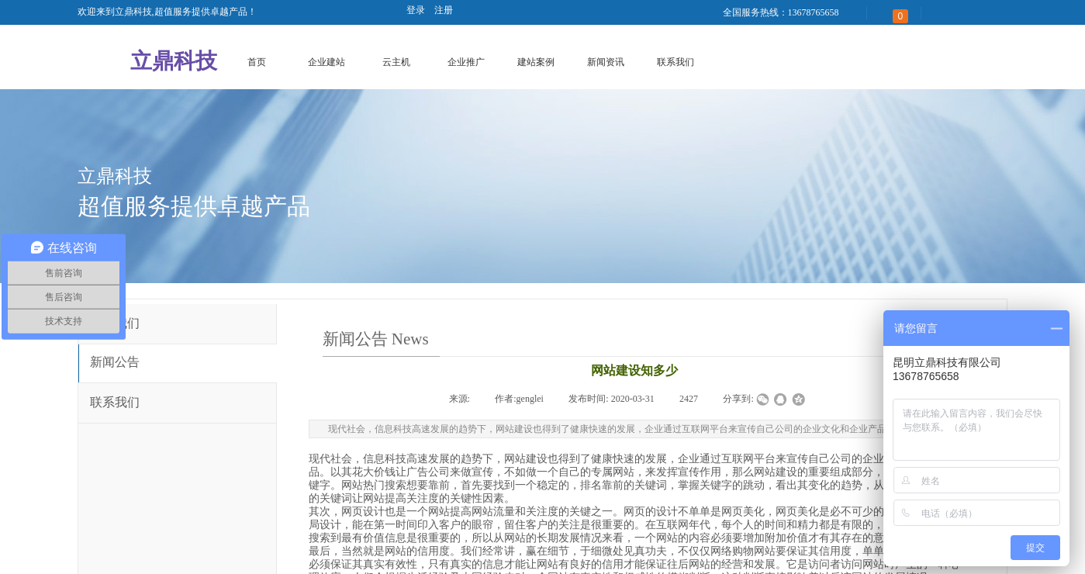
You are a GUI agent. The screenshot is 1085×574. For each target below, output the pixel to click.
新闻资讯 (605, 62)
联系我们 (675, 62)
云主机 (396, 62)
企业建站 (326, 62)
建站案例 (536, 62)
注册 (443, 10)
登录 (415, 10)
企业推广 (466, 62)
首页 (256, 62)
